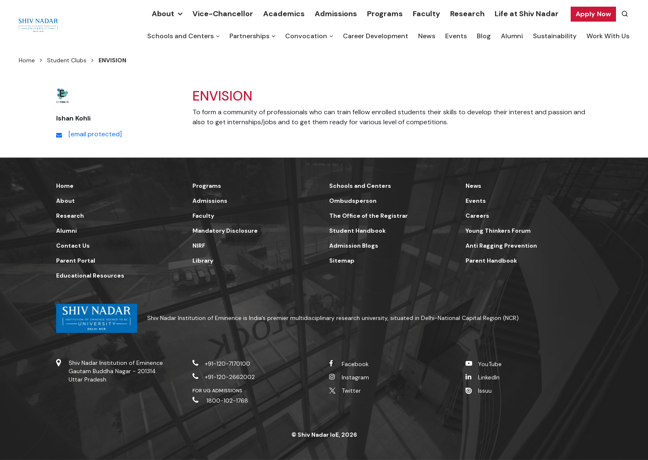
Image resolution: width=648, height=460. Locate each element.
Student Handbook (357, 230)
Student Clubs (66, 60)
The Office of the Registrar (368, 215)
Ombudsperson (353, 200)
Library (202, 260)
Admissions (336, 14)
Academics (284, 14)
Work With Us (607, 36)
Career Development (375, 36)
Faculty (426, 14)
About (163, 14)
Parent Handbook (491, 260)
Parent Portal (75, 260)
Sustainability (555, 36)
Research (467, 14)
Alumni (512, 36)
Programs (385, 14)
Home (27, 60)
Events (456, 36)
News (426, 36)
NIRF (198, 245)
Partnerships (249, 36)
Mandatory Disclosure (225, 230)
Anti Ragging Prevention (501, 245)
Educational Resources (90, 275)
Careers (477, 215)
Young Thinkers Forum (498, 230)
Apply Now (593, 14)
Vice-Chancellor (222, 14)
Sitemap (342, 260)
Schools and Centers (180, 36)
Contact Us (73, 245)
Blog (484, 36)
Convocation (306, 36)
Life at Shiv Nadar (527, 14)
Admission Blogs (353, 245)
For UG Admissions (217, 390)
